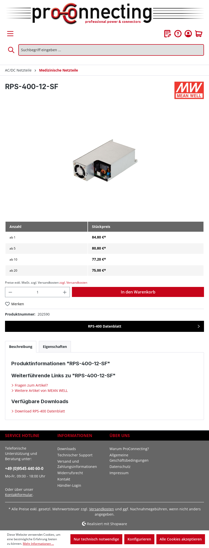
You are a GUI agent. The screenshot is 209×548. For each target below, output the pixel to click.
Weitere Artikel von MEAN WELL (41, 390)
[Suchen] (11, 50)
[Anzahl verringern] (10, 292)
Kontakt (63, 479)
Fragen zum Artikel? (31, 385)
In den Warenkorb (138, 292)
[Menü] (10, 33)
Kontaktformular (19, 494)
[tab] (20, 346)
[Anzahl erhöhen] (65, 292)
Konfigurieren (139, 539)
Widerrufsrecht (70, 472)
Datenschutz (120, 466)
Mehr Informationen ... (38, 543)
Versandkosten (101, 509)
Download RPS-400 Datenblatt (39, 411)
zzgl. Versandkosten (73, 282)
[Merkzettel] (167, 33)
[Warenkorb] (198, 33)
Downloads (66, 448)
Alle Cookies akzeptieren (181, 539)
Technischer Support (74, 455)
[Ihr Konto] (188, 33)
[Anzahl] (37, 292)
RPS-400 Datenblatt (104, 326)
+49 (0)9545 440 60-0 (24, 468)
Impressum (119, 472)
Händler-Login (69, 485)
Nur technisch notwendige (96, 539)
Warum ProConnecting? (129, 448)
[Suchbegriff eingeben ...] (111, 50)
